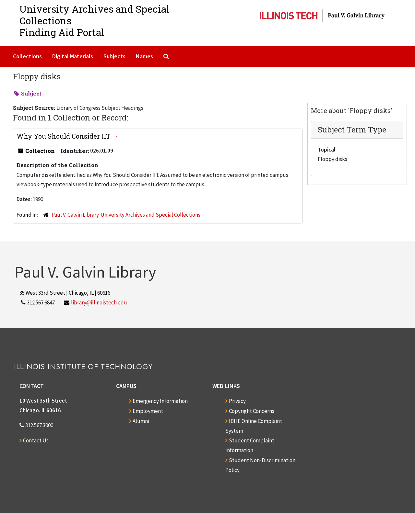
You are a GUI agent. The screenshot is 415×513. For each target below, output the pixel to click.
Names (144, 56)
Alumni (141, 421)
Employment (148, 411)
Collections (27, 56)
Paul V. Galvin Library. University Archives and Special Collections (126, 214)
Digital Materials (72, 56)
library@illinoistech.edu (99, 302)
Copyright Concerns (251, 411)
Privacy (237, 401)
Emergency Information (160, 401)
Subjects (114, 56)
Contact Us (36, 440)
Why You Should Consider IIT (64, 136)
